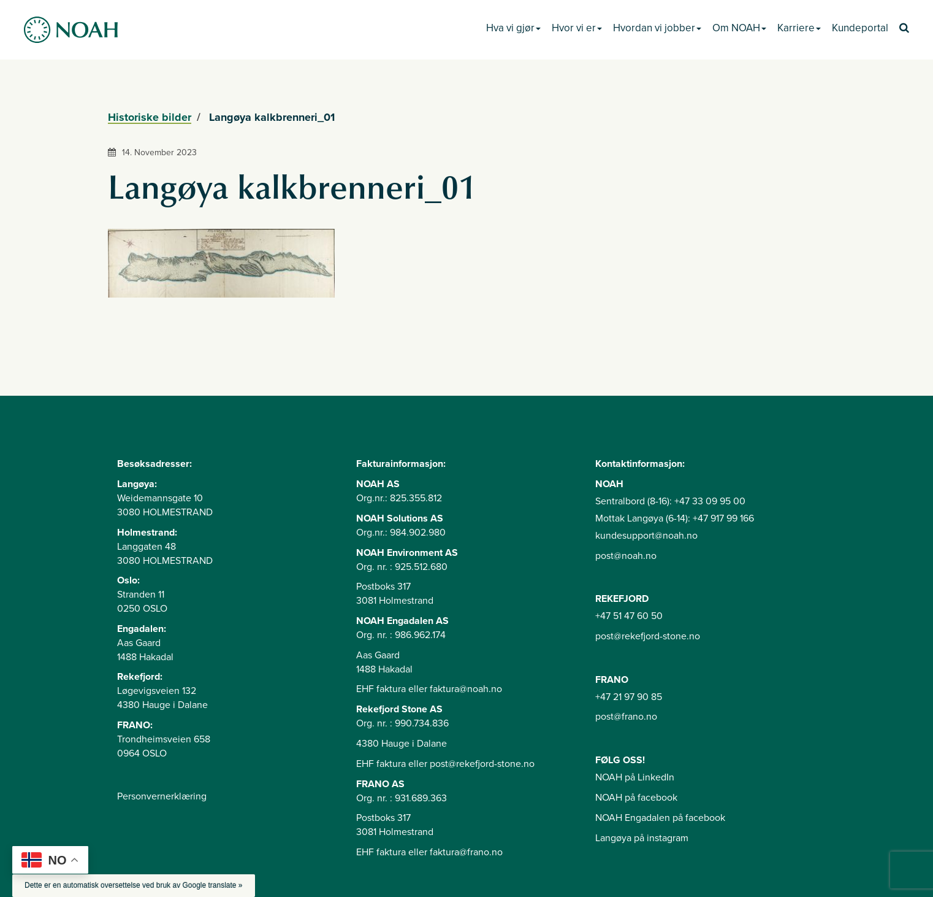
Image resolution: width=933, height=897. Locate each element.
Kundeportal (860, 27)
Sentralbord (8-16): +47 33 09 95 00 (670, 501)
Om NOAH (739, 27)
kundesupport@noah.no (646, 535)
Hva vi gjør (513, 27)
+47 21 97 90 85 (628, 697)
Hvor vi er (577, 27)
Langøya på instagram (641, 838)
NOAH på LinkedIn (634, 777)
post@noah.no (626, 556)
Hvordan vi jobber (657, 27)
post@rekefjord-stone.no (647, 636)
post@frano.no (626, 716)
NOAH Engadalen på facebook (660, 818)
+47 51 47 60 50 (629, 616)
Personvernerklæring (162, 796)
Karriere (799, 27)
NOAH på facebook (636, 797)
